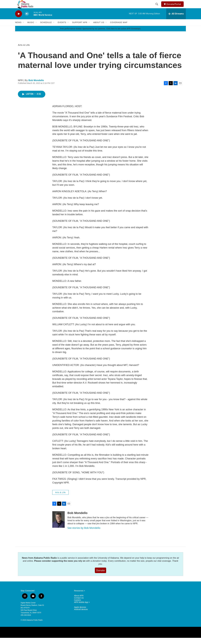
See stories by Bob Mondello (83, 534)
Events (62, 28)
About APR (79, 602)
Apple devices (80, 613)
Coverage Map (118, 28)
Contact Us (79, 604)
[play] (18, 20)
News (18, 28)
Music (30, 28)
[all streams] (176, 19)
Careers (77, 606)
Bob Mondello (36, 86)
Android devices (81, 616)
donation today (99, 567)
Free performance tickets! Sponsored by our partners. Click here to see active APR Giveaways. (100, 35)
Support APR (79, 28)
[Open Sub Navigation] (23, 28)
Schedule (46, 28)
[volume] (27, 20)
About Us (98, 28)
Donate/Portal (175, 7)
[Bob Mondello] (58, 525)
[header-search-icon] (157, 7)
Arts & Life (24, 51)
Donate (100, 576)
